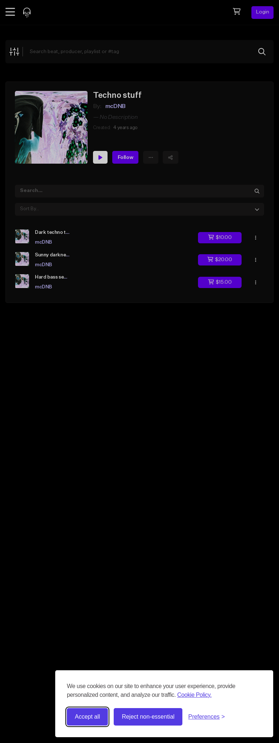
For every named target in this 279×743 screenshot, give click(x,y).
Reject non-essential (148, 717)
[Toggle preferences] (206, 717)
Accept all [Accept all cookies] (87, 717)
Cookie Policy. (194, 695)
